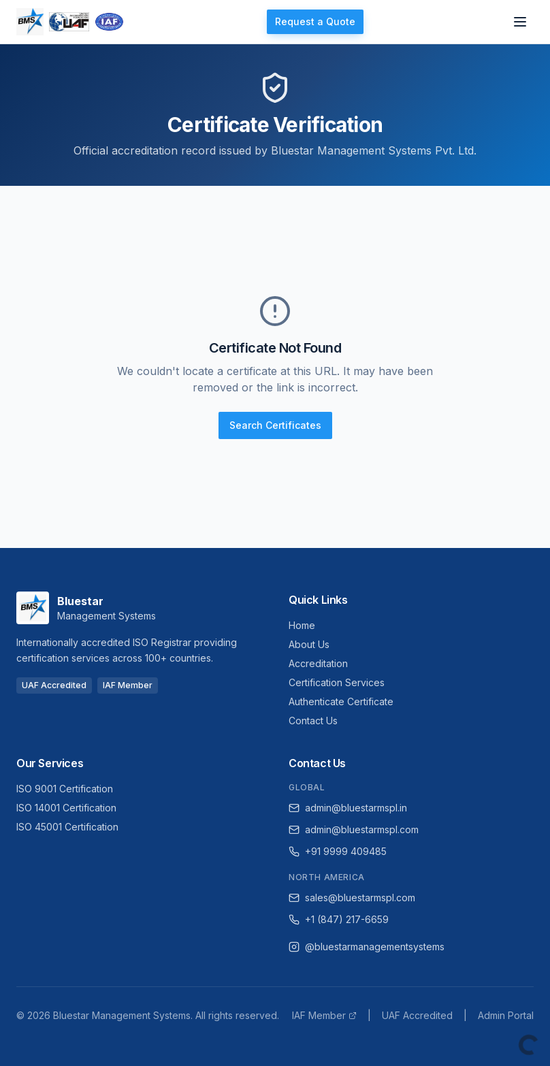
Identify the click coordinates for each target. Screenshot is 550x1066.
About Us (309, 644)
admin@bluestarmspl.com (354, 829)
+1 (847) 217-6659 (339, 919)
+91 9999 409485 (338, 851)
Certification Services (337, 682)
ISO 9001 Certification (64, 788)
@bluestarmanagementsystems (366, 946)
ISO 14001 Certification (66, 807)
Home (302, 625)
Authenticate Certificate (341, 701)
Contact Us (313, 720)
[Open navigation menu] (520, 21)
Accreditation (318, 663)
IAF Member (324, 1015)
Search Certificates (275, 425)
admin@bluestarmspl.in (348, 807)
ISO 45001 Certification (67, 827)
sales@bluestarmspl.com (352, 897)
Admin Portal (506, 1015)
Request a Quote (315, 21)
